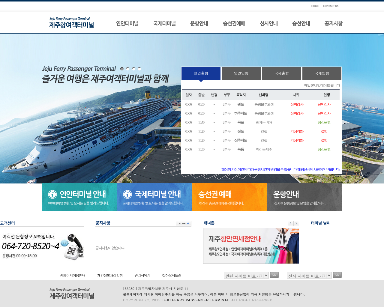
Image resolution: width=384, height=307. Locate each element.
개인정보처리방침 (109, 275)
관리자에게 (142, 275)
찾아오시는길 (171, 275)
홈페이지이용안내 (72, 275)
